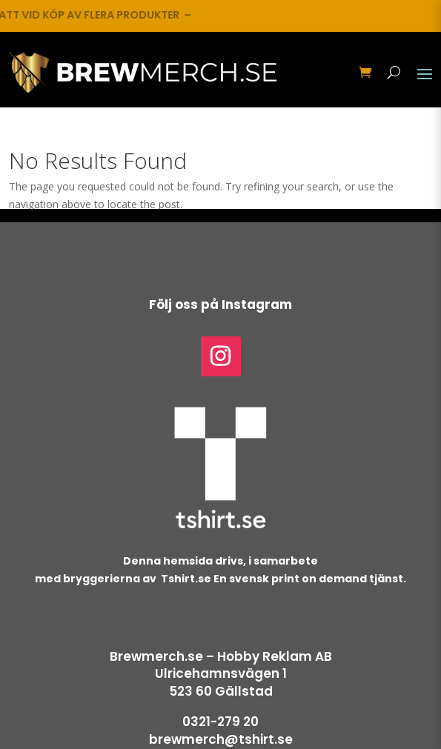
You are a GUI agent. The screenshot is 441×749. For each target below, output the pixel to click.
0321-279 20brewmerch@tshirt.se (221, 730)
